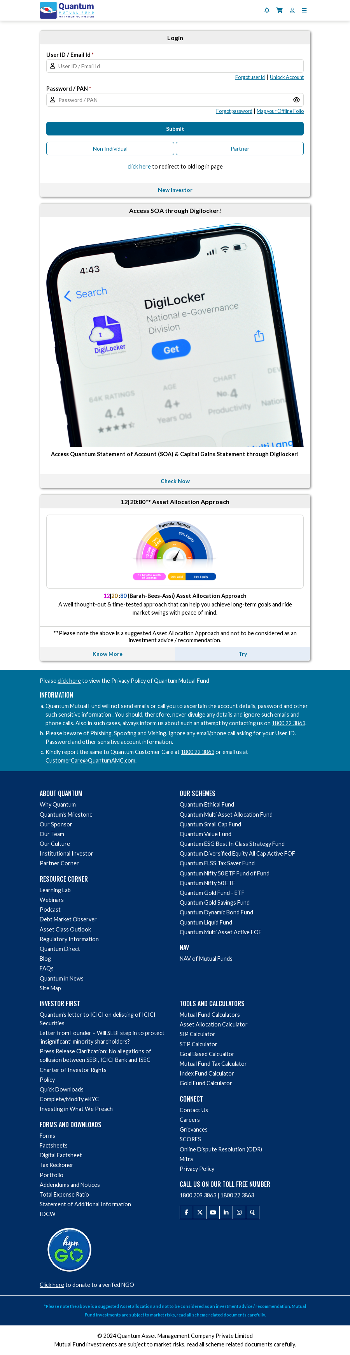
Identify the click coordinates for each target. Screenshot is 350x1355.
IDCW (48, 1214)
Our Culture (55, 843)
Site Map (50, 988)
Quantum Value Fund (205, 834)
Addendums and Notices (70, 1184)
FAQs (47, 968)
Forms (47, 1135)
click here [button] (139, 166)
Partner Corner (59, 863)
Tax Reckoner (57, 1165)
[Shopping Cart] (279, 10)
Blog (45, 958)
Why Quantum (58, 804)
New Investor (175, 189)
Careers (190, 1119)
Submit (175, 128)
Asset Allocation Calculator (214, 1024)
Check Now (175, 481)
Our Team (52, 834)
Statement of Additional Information (85, 1204)
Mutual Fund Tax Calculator (213, 1063)
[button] (304, 10)
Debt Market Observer (68, 919)
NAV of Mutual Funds (206, 958)
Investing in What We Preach (76, 1108)
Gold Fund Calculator (206, 1083)
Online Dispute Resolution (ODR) (221, 1149)
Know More (107, 653)
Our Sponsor (56, 824)
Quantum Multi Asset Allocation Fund (226, 814)
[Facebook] (186, 1212)
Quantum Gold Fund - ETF (212, 892)
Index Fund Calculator (207, 1073)
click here (69, 680)
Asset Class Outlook (65, 929)
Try (242, 653)
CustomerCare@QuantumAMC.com (90, 760)
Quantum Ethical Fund (207, 804)
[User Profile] (292, 10)
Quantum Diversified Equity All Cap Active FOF (237, 853)
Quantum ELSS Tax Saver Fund (217, 863)
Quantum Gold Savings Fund (215, 902)
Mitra (186, 1159)
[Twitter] (199, 1212)
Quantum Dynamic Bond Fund (216, 912)
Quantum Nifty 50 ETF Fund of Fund (225, 873)
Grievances (194, 1129)
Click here (52, 1284)
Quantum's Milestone (66, 814)
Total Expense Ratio (64, 1194)
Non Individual (110, 148)
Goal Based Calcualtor (207, 1054)
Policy (47, 1079)
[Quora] (252, 1212)
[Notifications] (267, 10)
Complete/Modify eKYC (69, 1099)
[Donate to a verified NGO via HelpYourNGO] (69, 1249)
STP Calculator (198, 1044)
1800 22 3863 (288, 723)
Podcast (50, 909)
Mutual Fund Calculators (210, 1014)
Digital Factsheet (61, 1155)
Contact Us (194, 1110)
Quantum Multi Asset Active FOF (221, 932)
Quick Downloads (62, 1089)
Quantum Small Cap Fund (210, 824)
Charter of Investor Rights (73, 1070)
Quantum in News (62, 978)
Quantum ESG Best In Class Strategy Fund (232, 843)
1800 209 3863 (198, 1195)
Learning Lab (55, 890)
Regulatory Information (69, 939)
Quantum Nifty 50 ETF (207, 883)
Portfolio (51, 1175)
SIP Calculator (197, 1034)
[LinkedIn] (226, 1212)
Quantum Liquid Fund (206, 922)
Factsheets (54, 1145)
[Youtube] (213, 1212)
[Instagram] (239, 1212)
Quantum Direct (60, 949)
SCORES (190, 1139)
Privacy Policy (197, 1168)
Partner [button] (240, 148)
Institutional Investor (66, 853)
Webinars (52, 899)
